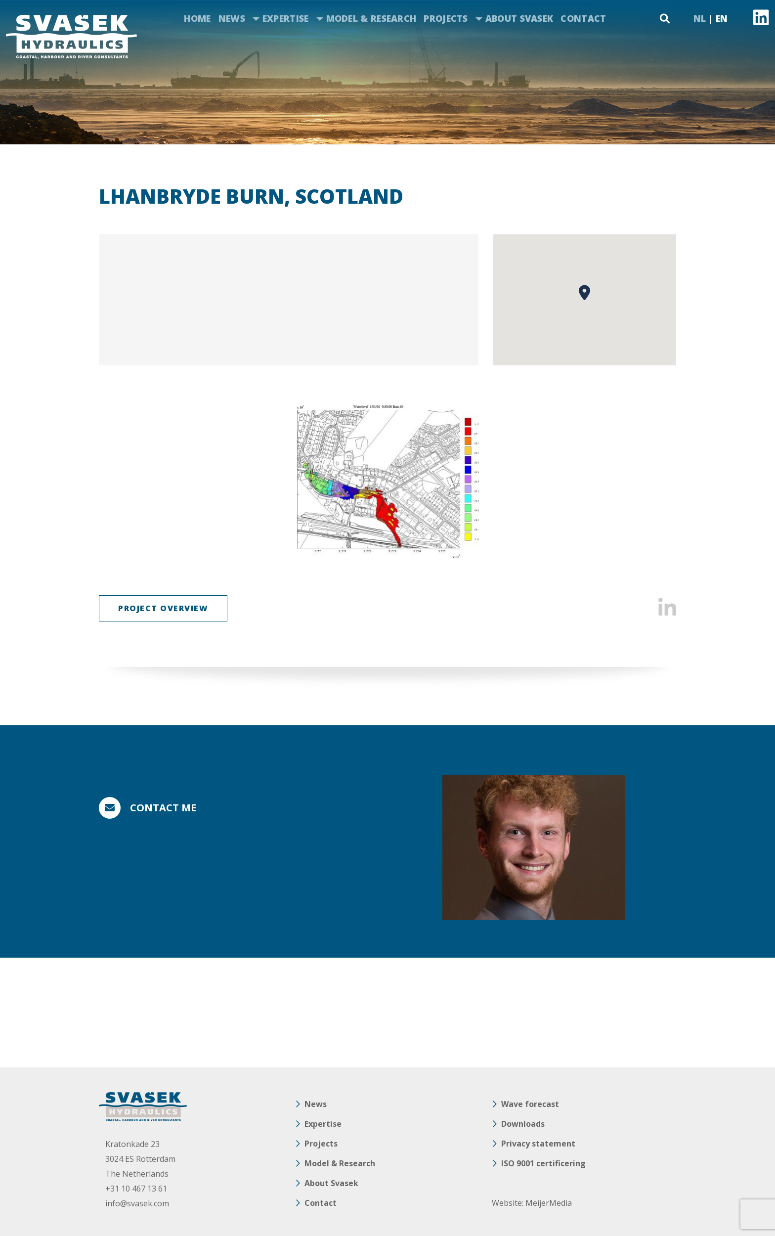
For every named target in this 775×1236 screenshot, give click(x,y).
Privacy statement (538, 1143)
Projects (446, 18)
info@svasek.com (137, 1203)
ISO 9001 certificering (543, 1163)
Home (197, 18)
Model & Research (371, 18)
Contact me (163, 807)
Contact (583, 18)
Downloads (523, 1123)
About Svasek (519, 18)
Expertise (285, 18)
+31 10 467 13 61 (136, 1188)
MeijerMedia (548, 1202)
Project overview (163, 608)
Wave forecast (530, 1104)
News (231, 18)
